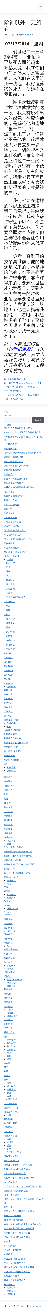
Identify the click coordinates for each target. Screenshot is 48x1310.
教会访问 (11, 965)
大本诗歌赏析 (10, 1099)
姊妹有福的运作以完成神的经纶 (19, 864)
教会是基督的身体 (12, 1215)
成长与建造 (12, 911)
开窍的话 (8, 1023)
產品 (9, 1052)
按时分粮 (11, 931)
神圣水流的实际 (11, 547)
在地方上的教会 (11, 949)
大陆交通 (8, 508)
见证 (7, 627)
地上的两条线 (10, 1182)
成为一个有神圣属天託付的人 (18, 539)
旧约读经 (8, 1127)
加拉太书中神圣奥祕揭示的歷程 (19, 1177)
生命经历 (8, 815)
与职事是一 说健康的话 (15, 552)
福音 (7, 614)
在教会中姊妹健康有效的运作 (18, 851)
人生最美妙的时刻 (12, 729)
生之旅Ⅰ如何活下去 (13, 751)
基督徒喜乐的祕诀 (12, 738)
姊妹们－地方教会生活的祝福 (18, 855)
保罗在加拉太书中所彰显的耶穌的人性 (22, 452)
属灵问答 (9, 580)
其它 (6, 798)
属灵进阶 (8, 923)
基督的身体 (9, 958)
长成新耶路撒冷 (11, 1275)
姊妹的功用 (9, 868)
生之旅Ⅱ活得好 (11, 746)
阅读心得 (11, 1287)
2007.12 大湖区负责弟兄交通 (18, 428)
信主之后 (8, 914)
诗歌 (6, 1036)
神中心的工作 (10, 1245)
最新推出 (11, 986)
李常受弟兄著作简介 (15, 597)
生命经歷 (8, 811)
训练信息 (21, 379)
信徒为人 (8, 785)
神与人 (7, 1075)
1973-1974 (12, 383)
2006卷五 (8, 670)
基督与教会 (9, 953)
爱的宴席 (11, 1039)
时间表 (10, 968)
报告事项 (11, 840)
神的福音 (8, 1254)
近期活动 (8, 976)
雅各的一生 (9, 1284)
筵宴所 (7, 891)
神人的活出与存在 (12, 1250)
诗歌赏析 (9, 636)
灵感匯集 (11, 1294)
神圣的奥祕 (9, 755)
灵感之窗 (9, 648)
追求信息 (8, 715)
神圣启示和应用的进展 (15, 1258)
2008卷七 (8, 679)
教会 (9, 946)
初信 (7, 567)
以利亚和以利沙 (11, 1156)
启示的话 (8, 1019)
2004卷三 (8, 661)
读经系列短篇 (10, 1135)
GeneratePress (36, 1306)
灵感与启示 (12, 1016)
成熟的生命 (9, 927)
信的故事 (11, 723)
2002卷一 (8, 653)
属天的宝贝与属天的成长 (16, 1190)
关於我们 (11, 1290)
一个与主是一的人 (12, 1151)
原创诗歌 (11, 770)
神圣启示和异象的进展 (15, 1262)
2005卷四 (8, 666)
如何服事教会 (10, 517)
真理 (7, 610)
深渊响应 (9, 601)
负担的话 (9, 644)
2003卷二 (8, 657)
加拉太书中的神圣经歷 (15, 1173)
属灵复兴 (8, 919)
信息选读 (9, 562)
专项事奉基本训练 (12, 521)
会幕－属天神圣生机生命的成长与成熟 (22, 1224)
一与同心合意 (10, 444)
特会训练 (11, 1046)
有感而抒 (9, 592)
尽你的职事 (9, 543)
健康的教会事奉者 (12, 470)
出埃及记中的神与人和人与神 (18, 1164)
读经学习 (8, 1131)
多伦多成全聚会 (11, 504)
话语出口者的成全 (12, 556)
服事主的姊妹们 (11, 877)
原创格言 (8, 934)
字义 (7, 575)
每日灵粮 (8, 938)
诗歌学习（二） (11, 1112)
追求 (9, 1139)
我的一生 (8, 1206)
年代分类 (8, 698)
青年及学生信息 (11, 720)
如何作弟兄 (9, 513)
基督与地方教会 (11, 500)
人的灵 (7, 1062)
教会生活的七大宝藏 (13, 1219)
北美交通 (8, 474)
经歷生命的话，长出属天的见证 (19, 1267)
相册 (9, 1056)
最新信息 (8, 997)
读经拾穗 (9, 640)
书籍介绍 (11, 982)
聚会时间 (11, 1086)
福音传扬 (8, 824)
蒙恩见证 (11, 1089)
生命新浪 (11, 1049)
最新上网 (8, 993)
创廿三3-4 (36, 383)
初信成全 (11, 767)
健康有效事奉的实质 (13, 461)
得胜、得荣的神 (11, 1195)
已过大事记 (9, 972)
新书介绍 (8, 989)
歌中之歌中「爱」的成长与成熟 (19, 1228)
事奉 (9, 424)
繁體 (6, 412)
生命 (7, 605)
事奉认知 (8, 777)
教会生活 (8, 802)
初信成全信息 (10, 733)
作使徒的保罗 (10, 448)
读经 (9, 1115)
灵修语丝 (8, 942)
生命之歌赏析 (10, 1103)
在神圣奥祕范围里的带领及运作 (19, 487)
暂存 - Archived (14, 979)
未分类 (10, 1009)
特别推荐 (11, 1043)
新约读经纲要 (10, 1122)
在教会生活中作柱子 (13, 483)
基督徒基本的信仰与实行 (16, 742)
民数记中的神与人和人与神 (17, 1237)
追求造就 (11, 1142)
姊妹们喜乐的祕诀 (12, 860)
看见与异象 (9, 1032)
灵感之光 (8, 1028)
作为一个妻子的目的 (13, 847)
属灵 (9, 883)
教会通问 (9, 588)
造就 (9, 1148)
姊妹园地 (11, 880)
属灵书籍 (11, 379)
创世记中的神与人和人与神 (17, 1169)
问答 (9, 773)
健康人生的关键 (11, 1160)
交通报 (10, 559)
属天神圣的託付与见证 (15, 530)
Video (7, 905)
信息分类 (11, 686)
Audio (7, 901)
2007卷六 (8, 674)
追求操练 (8, 833)
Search (7, 415)
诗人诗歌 (9, 631)
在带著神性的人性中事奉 (16, 478)
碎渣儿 (7, 1241)
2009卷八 (8, 683)
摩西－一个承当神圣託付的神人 (19, 1211)
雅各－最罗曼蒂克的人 (15, 1280)
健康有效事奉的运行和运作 (17, 465)
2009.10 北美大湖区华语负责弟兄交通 (22, 432)
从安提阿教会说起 (12, 534)
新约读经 (8, 1118)
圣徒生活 (9, 623)
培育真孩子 (9, 491)
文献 (6, 886)
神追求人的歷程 (11, 759)
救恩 (6, 1066)
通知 (9, 1145)
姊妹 (7, 571)
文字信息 (8, 702)
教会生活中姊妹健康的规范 (17, 873)
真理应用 (8, 820)
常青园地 (11, 894)
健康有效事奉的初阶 (13, 457)
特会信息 (8, 707)
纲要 (9, 1083)
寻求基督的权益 (11, 526)
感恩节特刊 (12, 908)
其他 (6, 794)
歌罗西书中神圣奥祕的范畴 (17, 1232)
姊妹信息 (8, 689)
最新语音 (8, 1006)
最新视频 (8, 1002)
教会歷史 (9, 584)
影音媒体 (11, 897)
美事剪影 (9, 618)
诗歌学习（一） (11, 1107)
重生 (6, 764)
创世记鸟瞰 (24, 383)
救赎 (6, 1071)
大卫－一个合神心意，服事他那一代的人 (23, 1186)
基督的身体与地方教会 (15, 495)
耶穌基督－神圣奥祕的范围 (17, 1271)
